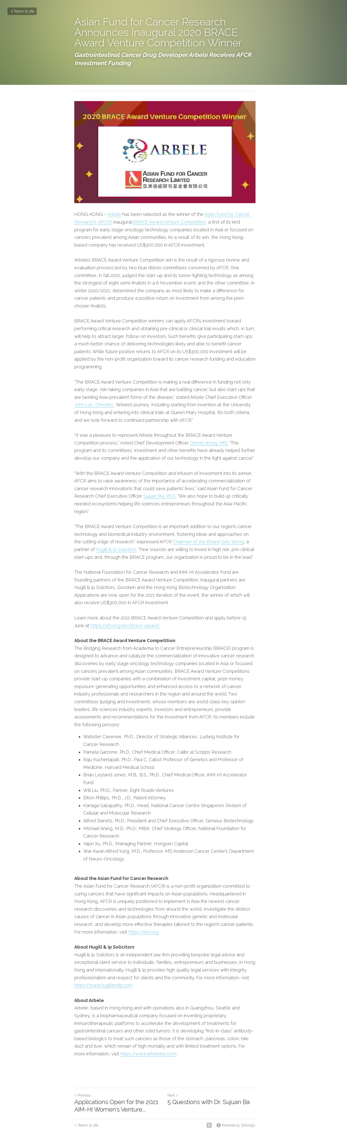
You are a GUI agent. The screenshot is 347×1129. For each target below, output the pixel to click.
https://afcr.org (245, 895)
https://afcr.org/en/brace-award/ (109, 612)
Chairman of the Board (173, 528)
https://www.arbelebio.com (195, 1002)
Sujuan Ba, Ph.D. (105, 490)
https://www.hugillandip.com (237, 941)
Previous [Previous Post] (82, 1044)
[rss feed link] (226, 1073)
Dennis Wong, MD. (183, 437)
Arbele (114, 224)
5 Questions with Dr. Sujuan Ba (217, 1050)
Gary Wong (209, 528)
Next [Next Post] (181, 1044)
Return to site (22, 11)
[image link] (173, 157)
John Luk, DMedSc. (248, 391)
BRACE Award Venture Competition (169, 231)
